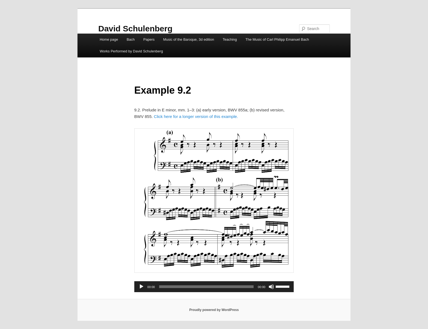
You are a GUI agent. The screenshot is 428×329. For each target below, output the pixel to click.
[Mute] (271, 286)
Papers (148, 39)
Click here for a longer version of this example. (196, 116)
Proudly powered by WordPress (214, 310)
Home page (109, 39)
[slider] (206, 286)
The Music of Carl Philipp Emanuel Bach (277, 39)
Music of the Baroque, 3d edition (188, 39)
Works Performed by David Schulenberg (131, 51)
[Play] (141, 286)
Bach (131, 39)
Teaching (230, 39)
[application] (214, 286)
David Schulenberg (135, 28)
